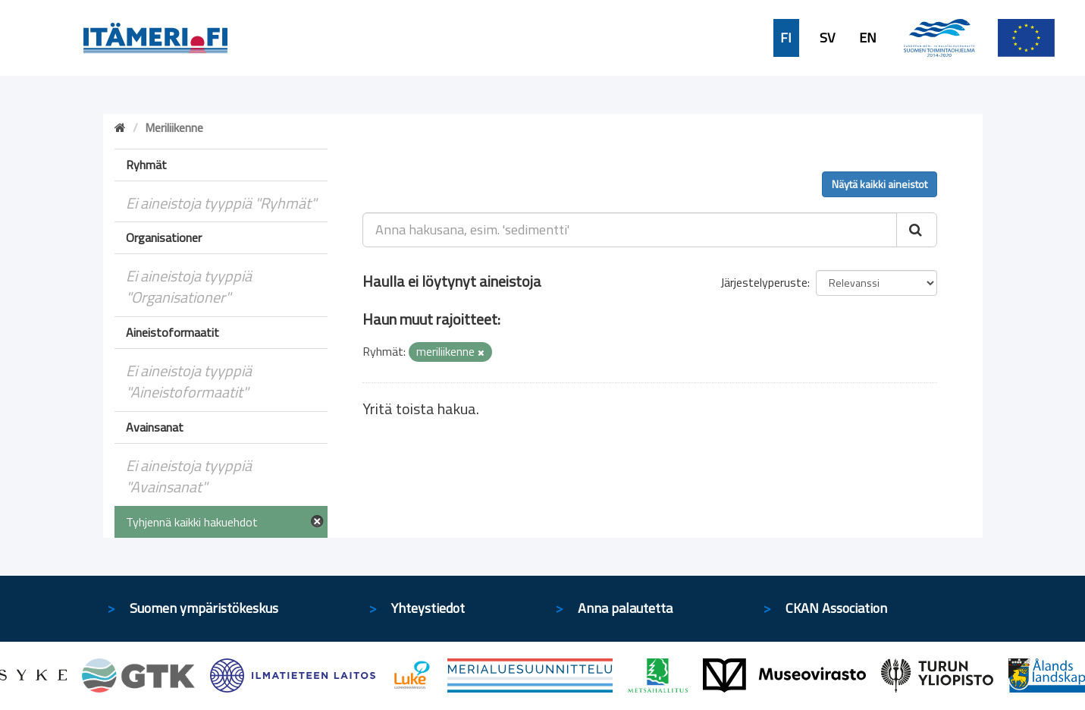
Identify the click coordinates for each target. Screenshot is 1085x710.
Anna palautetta (625, 608)
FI (786, 38)
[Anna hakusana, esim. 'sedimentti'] (629, 229)
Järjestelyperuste (763, 282)
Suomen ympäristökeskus (204, 608)
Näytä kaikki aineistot (879, 184)
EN (867, 38)
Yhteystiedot (428, 608)
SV (827, 38)
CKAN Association (836, 608)
